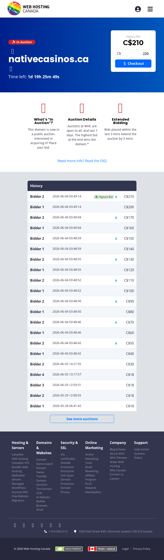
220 (133, 54)
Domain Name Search (44, 462)
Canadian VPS (20, 463)
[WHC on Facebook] (16, 525)
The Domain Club (44, 491)
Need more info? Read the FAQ (82, 160)
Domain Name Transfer (41, 472)
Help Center (141, 449)
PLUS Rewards (90, 486)
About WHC (117, 453)
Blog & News (118, 449)
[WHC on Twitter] (25, 525)
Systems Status (139, 456)
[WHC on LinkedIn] (34, 525)
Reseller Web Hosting (20, 469)
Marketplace (93, 492)
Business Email (41, 508)
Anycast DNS (20, 492)
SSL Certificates (68, 456)
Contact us (116, 474)
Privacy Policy (141, 549)
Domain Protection (67, 481)
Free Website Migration (20, 498)
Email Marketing (91, 469)
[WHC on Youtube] (52, 525)
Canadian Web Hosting (20, 456)
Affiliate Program (90, 477)
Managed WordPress (19, 486)
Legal (125, 549)
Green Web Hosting (117, 464)
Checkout (133, 63)
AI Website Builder (43, 499)
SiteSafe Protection (67, 465)
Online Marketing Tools (91, 458)
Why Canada (118, 470)
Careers (114, 478)
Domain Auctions (41, 483)
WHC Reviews (118, 458)
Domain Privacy (66, 490)
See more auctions (82, 419)
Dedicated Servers (18, 477)
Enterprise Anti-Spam (67, 473)
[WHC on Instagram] (43, 525)
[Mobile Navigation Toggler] (150, 9)
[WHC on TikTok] (61, 525)
